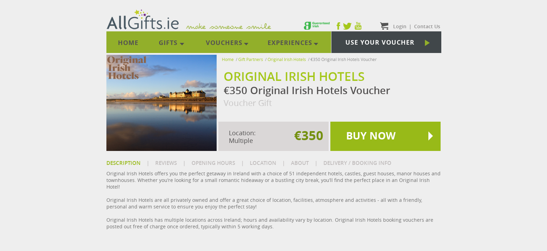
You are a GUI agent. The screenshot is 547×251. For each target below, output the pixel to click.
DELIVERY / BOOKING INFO (357, 163)
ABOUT (300, 163)
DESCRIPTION (123, 163)
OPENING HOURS (213, 163)
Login (399, 26)
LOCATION (263, 163)
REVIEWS (166, 163)
